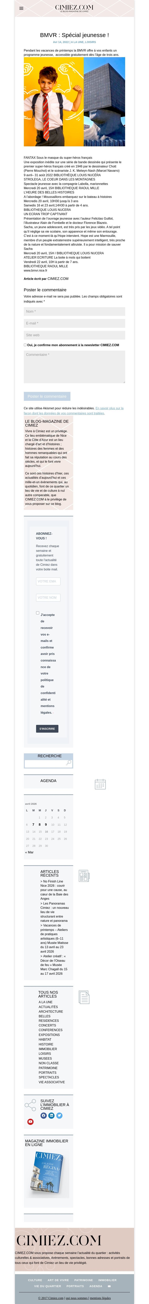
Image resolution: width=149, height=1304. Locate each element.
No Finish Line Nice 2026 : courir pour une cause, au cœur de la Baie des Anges (54, 890)
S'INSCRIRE (47, 728)
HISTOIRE (46, 1044)
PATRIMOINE (48, 1068)
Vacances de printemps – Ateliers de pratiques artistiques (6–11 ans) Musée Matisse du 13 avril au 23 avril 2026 (54, 938)
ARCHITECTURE (51, 1011)
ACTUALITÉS (48, 1007)
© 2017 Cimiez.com (50, 1298)
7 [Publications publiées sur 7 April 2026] (33, 824)
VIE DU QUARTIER (47, 1286)
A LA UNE (77, 42)
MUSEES (45, 1058)
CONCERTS (47, 1025)
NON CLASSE (49, 1063)
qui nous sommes (77, 1298)
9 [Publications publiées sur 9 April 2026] (46, 824)
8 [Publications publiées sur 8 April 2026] (39, 824)
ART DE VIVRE (58, 1280)
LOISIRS (90, 42)
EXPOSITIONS (49, 1035)
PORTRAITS (47, 1072)
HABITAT (45, 1039)
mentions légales (100, 1298)
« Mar (29, 852)
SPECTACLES (49, 1077)
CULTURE (35, 1280)
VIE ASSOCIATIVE (52, 1082)
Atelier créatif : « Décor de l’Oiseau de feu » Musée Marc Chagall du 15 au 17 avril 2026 (54, 965)
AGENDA (95, 1286)
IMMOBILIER (48, 1049)
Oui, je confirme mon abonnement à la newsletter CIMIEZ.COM (71, 345)
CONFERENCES (51, 1030)
